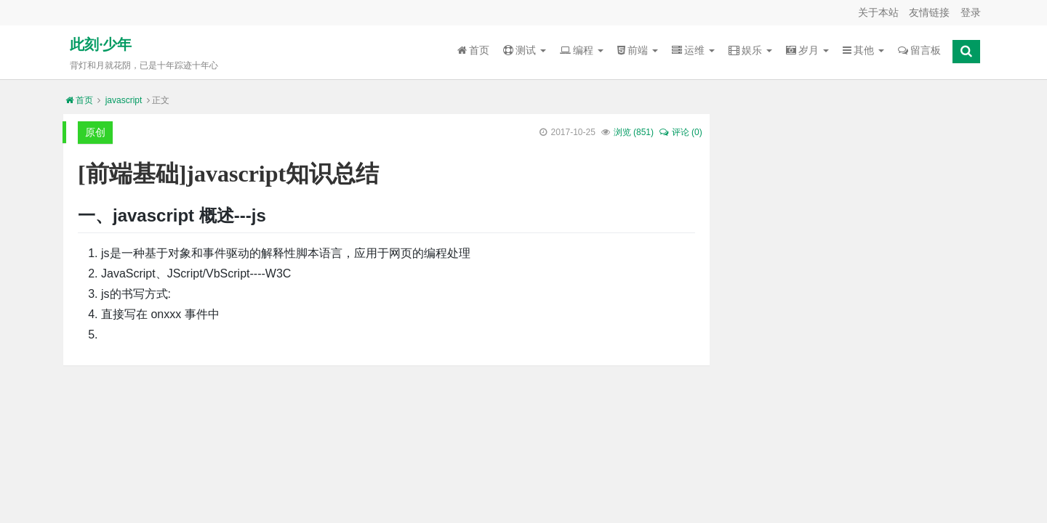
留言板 (919, 50)
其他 (863, 50)
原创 (95, 132)
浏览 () (634, 132)
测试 (524, 50)
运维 (693, 50)
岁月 (807, 50)
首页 (473, 50)
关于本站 (878, 12)
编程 (581, 50)
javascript (124, 100)
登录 (970, 12)
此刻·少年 (101, 44)
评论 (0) (680, 132)
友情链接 (929, 12)
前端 (637, 50)
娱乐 (750, 50)
